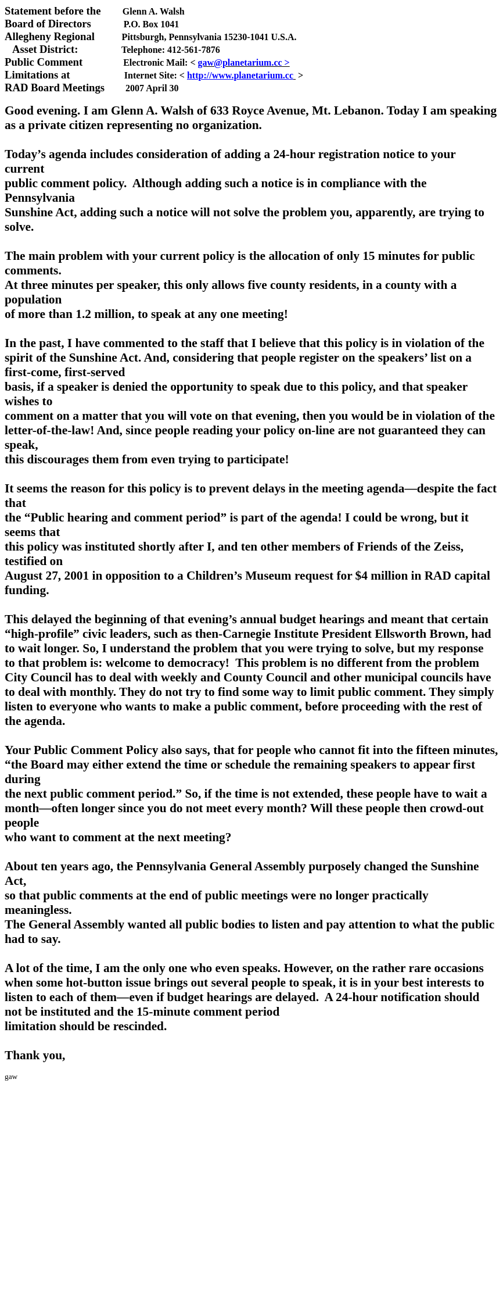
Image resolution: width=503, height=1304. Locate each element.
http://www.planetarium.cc (240, 75)
